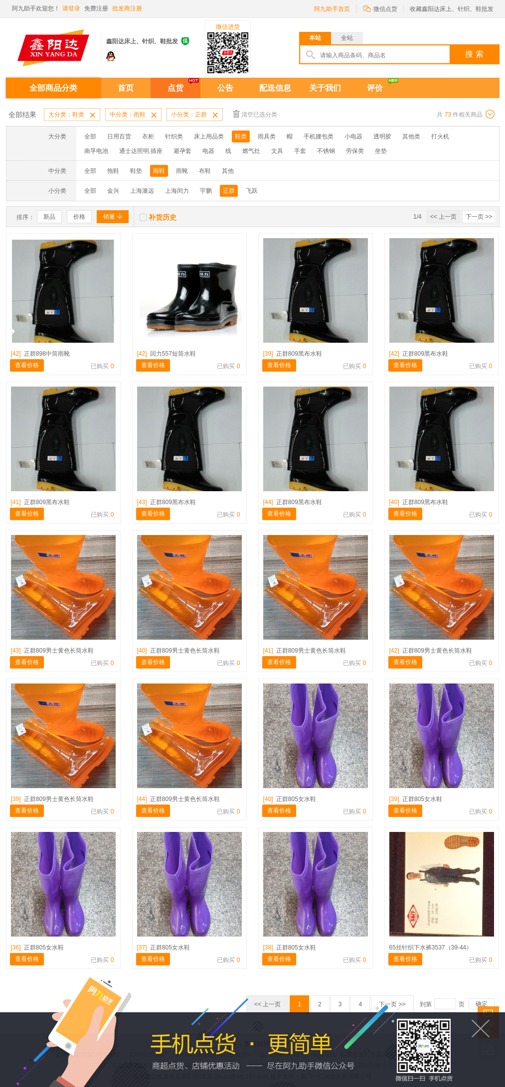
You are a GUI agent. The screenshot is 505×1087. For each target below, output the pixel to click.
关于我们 (325, 88)
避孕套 (182, 150)
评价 (375, 88)
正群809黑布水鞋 (292, 353)
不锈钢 (326, 150)
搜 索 (474, 54)
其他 (228, 170)
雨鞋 (159, 170)
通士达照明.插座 (141, 150)
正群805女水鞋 (289, 799)
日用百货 (119, 136)
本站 (315, 37)
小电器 (353, 136)
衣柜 (148, 136)
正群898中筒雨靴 (40, 353)
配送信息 (275, 88)
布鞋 (205, 170)
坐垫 (381, 150)
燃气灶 (251, 150)
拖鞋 (113, 170)
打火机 (440, 136)
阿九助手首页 (332, 8)
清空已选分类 (255, 114)
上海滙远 (142, 190)
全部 (90, 136)
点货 (175, 88)
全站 (347, 37)
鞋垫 (136, 170)
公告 (225, 88)
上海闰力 (177, 190)
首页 (126, 88)
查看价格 (27, 365)
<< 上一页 (443, 216)
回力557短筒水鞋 (166, 353)
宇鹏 (206, 190)
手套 (300, 150)
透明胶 (382, 136)
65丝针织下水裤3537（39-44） (431, 947)
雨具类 (267, 136)
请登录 (71, 8)
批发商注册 (127, 8)
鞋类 (241, 136)
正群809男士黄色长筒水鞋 (52, 650)
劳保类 (355, 150)
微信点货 (380, 8)
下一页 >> (479, 216)
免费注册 (96, 8)
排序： (25, 217)
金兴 (113, 190)
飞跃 (252, 190)
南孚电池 (96, 150)
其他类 (411, 136)
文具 (277, 150)
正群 (229, 190)
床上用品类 (209, 136)
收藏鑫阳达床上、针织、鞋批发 (452, 8)
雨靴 (182, 170)
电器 (208, 150)
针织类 (174, 136)
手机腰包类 (319, 136)
